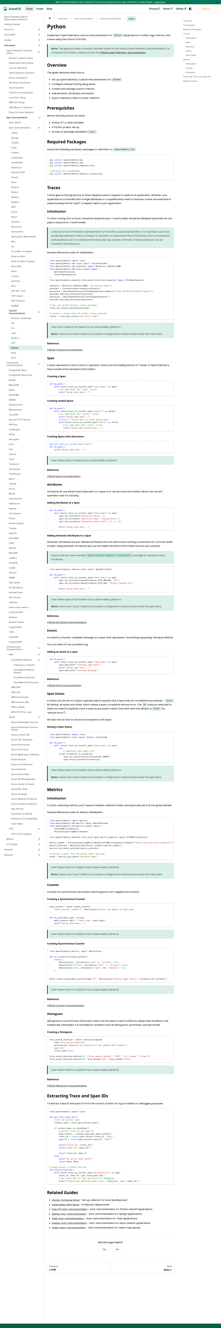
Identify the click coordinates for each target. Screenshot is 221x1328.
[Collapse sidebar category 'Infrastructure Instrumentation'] (39, 648)
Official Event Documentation (64, 685)
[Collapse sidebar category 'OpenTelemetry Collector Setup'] (39, 51)
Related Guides (190, 81)
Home (160, 8)
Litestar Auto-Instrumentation (69, 1223)
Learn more (159, 2)
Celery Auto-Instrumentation (69, 1227)
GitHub (173, 8)
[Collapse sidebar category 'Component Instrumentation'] (39, 364)
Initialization (191, 38)
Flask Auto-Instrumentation (68, 1218)
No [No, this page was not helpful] (117, 1249)
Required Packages (192, 29)
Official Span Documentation (64, 476)
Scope (39, 8)
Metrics (186, 59)
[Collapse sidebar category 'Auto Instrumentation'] (39, 127)
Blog (49, 8)
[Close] (217, 2)
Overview (187, 21)
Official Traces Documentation (65, 350)
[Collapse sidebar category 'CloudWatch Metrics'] (39, 660)
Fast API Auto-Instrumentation (69, 1209)
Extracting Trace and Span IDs (197, 76)
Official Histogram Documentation (67, 1085)
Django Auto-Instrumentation (69, 1214)
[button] (22, 29)
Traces (186, 34)
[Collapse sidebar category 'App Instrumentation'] (39, 117)
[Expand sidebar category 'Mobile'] (39, 839)
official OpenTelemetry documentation (123, 52)
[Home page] (50, 18)
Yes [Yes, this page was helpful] (104, 1249)
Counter (189, 68)
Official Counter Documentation (65, 1005)
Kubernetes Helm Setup (65, 1204)
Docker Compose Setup (66, 1200)
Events (188, 51)
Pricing (146, 8)
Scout (29, 8)
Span (188, 42)
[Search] (204, 8)
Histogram (190, 72)
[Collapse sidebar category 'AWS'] (39, 654)
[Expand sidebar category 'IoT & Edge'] (39, 844)
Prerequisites (189, 25)
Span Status (191, 55)
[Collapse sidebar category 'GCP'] (39, 828)
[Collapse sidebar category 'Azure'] (39, 717)
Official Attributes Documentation (66, 622)
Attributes (190, 47)
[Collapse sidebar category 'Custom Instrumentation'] (39, 311)
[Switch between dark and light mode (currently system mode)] (182, 8)
